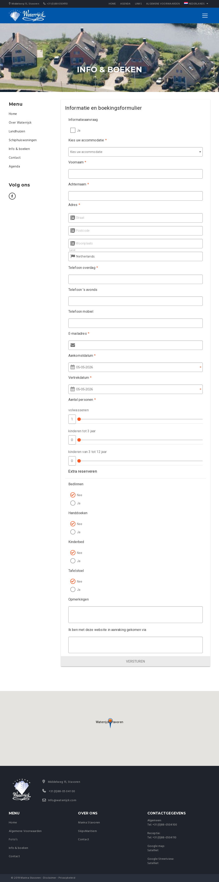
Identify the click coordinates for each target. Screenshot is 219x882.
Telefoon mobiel (79, 311)
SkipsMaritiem (87, 831)
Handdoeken (76, 513)
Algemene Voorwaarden (163, 4)
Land (69, 250)
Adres (73, 205)
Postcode (80, 230)
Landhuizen (17, 131)
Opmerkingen (77, 599)
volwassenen (77, 410)
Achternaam (77, 184)
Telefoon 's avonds (81, 290)
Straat (77, 217)
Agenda (125, 4)
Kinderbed (75, 542)
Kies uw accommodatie (87, 140)
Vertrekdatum (78, 378)
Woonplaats (81, 243)
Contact (15, 157)
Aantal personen (80, 400)
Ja (78, 130)
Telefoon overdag (82, 268)
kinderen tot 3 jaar (80, 431)
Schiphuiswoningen (23, 140)
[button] (109, 721)
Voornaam (76, 162)
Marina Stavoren (89, 822)
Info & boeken (19, 149)
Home (112, 4)
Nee (78, 495)
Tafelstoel (74, 571)
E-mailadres (77, 333)
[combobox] (136, 151)
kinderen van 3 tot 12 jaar (86, 452)
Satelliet (153, 850)
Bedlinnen (74, 484)
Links (138, 4)
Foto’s (13, 839)
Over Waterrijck (20, 122)
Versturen (135, 661)
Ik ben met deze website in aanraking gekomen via (106, 630)
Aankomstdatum (80, 356)
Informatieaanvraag (83, 120)
